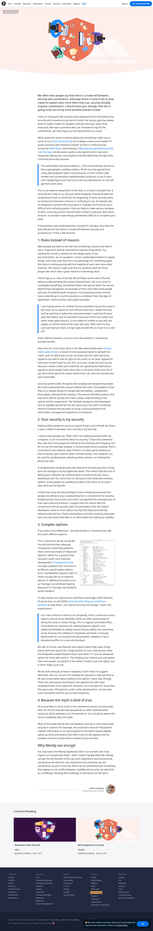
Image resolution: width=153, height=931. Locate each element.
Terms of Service (42, 920)
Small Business (14, 889)
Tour (38, 877)
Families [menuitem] (17, 3)
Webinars (40, 900)
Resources (40, 898)
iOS (120, 880)
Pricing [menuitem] (48, 3)
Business (12, 886)
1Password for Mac (63, 562)
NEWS (17, 850)
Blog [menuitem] (84, 3)
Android (122, 886)
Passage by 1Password (100, 904)
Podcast (94, 896)
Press (93, 886)
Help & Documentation (72, 877)
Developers (12, 898)
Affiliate (94, 883)
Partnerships (96, 880)
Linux (121, 889)
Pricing (11, 877)
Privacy (39, 889)
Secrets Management (44, 903)
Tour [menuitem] (10, 3)
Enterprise (12, 892)
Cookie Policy (122, 925)
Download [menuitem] (66, 3)
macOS (121, 877)
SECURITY (76, 71)
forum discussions (61, 141)
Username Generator (44, 883)
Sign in (125, 3)
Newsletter (95, 899)
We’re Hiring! (96, 892)
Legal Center (96, 901)
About (93, 877)
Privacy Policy (54, 920)
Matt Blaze (55, 148)
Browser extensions (126, 898)
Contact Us (67, 883)
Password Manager (44, 895)
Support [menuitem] (76, 3)
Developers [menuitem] (38, 3)
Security (39, 886)
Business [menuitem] (27, 3)
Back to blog (10, 12)
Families (11, 880)
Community (68, 880)
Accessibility (74, 920)
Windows (122, 883)
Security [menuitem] (56, 3)
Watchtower (13, 895)
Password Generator (44, 880)
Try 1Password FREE (141, 3)
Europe (66, 889)
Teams (11, 883)
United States (68, 895)
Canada (66, 892)
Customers (40, 892)
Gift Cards (95, 889)
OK (142, 924)
